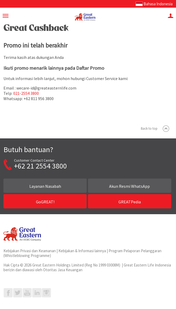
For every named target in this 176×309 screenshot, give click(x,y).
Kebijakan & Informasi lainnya (82, 250)
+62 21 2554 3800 (40, 166)
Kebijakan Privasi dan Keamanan (29, 250)
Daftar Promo (90, 68)
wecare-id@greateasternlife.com (46, 88)
